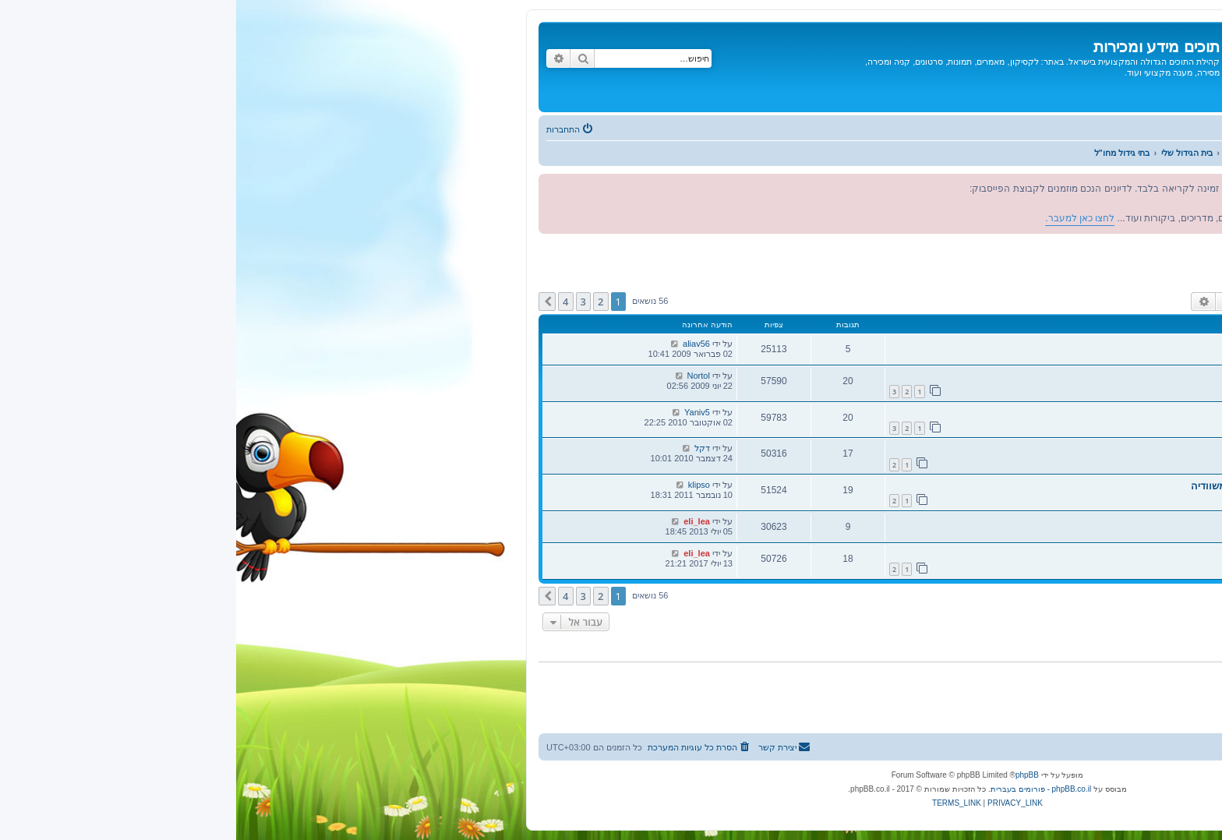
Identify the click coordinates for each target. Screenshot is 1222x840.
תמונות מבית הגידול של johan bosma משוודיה (1058, 486)
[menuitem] (334, 129)
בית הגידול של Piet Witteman (1095, 522)
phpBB (791, 775)
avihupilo (1103, 461)
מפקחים (1161, 273)
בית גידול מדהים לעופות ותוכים (1093, 345)
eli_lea (460, 521)
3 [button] (347, 302)
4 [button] (329, 302)
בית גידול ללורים (1126, 554)
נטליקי (1109, 357)
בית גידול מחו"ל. (1125, 449)
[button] (311, 301)
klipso (463, 484)
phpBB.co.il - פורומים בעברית (804, 789)
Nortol (462, 375)
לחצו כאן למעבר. (1028, 203)
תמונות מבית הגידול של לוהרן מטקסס (1079, 413)
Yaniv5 (461, 412)
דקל (466, 448)
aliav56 (460, 343)
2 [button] (364, 302)
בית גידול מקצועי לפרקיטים (1102, 377)
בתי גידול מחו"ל (1150, 255)
